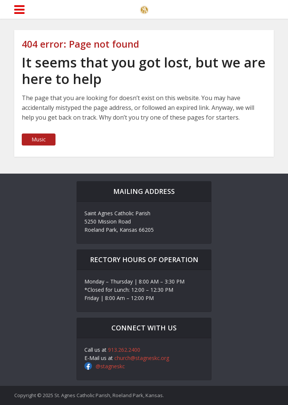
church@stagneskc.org (141, 358)
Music (39, 139)
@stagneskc (110, 366)
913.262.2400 (124, 349)
